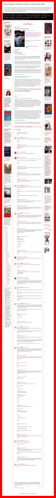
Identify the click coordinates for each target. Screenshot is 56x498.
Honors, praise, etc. (23, 19)
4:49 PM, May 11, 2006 (23, 382)
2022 (6, 232)
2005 (6, 285)
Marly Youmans (19, 137)
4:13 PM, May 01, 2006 (23, 321)
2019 (6, 236)
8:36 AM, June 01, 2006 (26, 464)
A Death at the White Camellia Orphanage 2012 (32, 15)
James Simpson (19, 277)
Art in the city (7, 263)
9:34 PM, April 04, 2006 (26, 185)
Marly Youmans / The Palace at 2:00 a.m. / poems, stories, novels (24, 4)
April (6, 262)
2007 (6, 250)
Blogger (35, 493)
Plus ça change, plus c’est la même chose (8, 276)
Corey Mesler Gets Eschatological (8, 280)
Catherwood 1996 (43, 17)
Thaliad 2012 (13, 15)
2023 (6, 231)
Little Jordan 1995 (6, 19)
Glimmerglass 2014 (6, 15)
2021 (6, 233)
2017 (6, 238)
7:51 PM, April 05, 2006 (23, 228)
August (7, 257)
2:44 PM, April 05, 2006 (26, 213)
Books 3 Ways (7, 272)
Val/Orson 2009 (5, 17)
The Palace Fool (8, 278)
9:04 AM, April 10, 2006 (26, 287)
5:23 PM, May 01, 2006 (26, 347)
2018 (6, 237)
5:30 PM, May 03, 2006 (23, 355)
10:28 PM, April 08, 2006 (26, 263)
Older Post (40, 486)
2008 (6, 249)
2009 (6, 248)
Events (28, 19)
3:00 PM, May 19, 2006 (23, 434)
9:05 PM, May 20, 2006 (26, 440)
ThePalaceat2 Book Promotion (8, 274)
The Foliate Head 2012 (19, 15)
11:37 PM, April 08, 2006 (24, 277)
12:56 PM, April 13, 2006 (23, 314)
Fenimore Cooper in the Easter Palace (8, 269)
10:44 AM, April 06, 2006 (23, 236)
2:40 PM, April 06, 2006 (23, 250)
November (7, 254)
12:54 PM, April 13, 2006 (26, 303)
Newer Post (16, 486)
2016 (6, 239)
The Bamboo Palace (8, 267)
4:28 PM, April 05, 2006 (23, 221)
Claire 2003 (17, 17)
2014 (6, 242)
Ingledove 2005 (12, 17)
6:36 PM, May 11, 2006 (23, 405)
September (7, 256)
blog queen (18, 157)
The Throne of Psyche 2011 (45, 15)
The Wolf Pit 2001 (37, 17)
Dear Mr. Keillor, (8, 264)
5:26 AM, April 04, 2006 (23, 132)
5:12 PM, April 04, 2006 (23, 166)
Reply (18, 134)
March (7, 281)
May (6, 261)
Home (28, 486)
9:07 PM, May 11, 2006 (23, 423)
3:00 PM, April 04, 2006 (23, 157)
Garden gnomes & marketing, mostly (8, 271)
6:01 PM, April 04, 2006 (23, 172)
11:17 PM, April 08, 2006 (23, 270)
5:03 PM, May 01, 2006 (23, 335)
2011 (6, 245)
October (7, 255)
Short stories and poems (14, 19)
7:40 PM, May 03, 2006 (23, 362)
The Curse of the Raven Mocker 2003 (26, 17)
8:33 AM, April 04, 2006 (26, 137)
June (6, 260)
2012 (6, 244)
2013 (6, 243)
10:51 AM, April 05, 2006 (23, 199)
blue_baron (29, 493)
